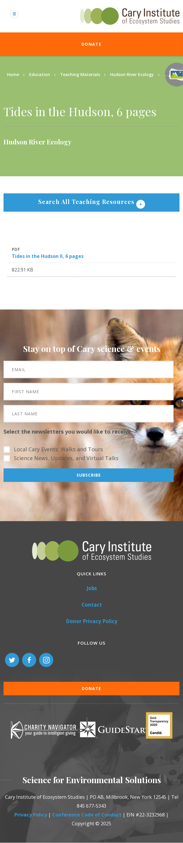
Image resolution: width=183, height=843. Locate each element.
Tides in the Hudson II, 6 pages (48, 256)
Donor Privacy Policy (91, 621)
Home (13, 74)
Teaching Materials (80, 74)
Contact (91, 604)
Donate (91, 44)
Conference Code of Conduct (87, 814)
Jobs (91, 588)
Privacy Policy (30, 814)
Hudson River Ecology (132, 74)
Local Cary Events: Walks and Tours (58, 449)
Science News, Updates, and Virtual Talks (66, 458)
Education (39, 74)
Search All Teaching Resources (87, 201)
